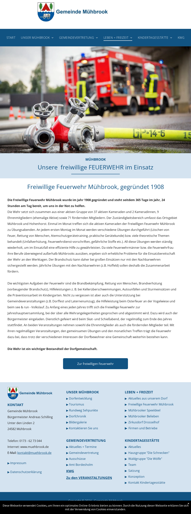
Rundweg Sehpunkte (83, 410)
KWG (70, 471)
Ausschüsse (77, 459)
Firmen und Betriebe (143, 428)
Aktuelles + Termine (83, 447)
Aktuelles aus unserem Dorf (147, 398)
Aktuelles (134, 447)
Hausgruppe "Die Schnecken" (148, 453)
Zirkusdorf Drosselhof (143, 422)
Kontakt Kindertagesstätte (146, 482)
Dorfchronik (77, 416)
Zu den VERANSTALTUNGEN (89, 477)
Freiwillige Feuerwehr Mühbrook (150, 404)
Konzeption (136, 477)
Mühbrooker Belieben (143, 416)
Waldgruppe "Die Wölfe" (145, 459)
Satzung (134, 471)
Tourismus (76, 404)
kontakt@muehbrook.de (34, 453)
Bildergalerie (78, 422)
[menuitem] (11, 37)
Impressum (18, 463)
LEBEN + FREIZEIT (139, 392)
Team (132, 465)
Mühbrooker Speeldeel (144, 410)
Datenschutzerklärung (26, 472)
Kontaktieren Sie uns (83, 428)
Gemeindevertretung (84, 453)
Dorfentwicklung (80, 398)
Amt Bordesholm (81, 465)
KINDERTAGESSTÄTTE (142, 440)
